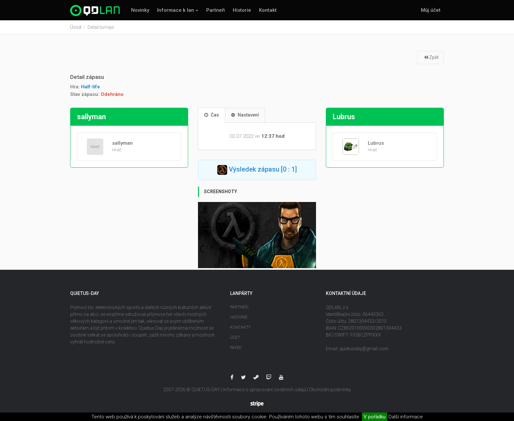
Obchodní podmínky (330, 389)
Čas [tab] (211, 115)
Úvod (75, 27)
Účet (235, 337)
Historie (242, 10)
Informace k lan (175, 10)
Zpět (431, 57)
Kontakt (268, 10)
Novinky (140, 10)
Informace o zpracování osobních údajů (264, 389)
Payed (236, 347)
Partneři (215, 10)
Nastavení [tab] (245, 115)
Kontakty (240, 327)
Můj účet (431, 10)
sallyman (122, 143)
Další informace (405, 417)
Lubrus (376, 143)
